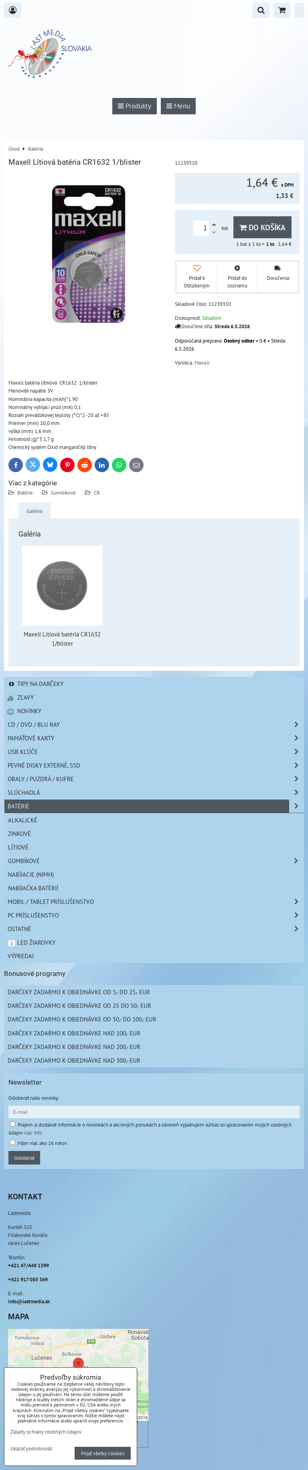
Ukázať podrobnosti (31, 1449)
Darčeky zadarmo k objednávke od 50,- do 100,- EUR (82, 1019)
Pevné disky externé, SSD (156, 765)
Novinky (24, 711)
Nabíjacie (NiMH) (31, 874)
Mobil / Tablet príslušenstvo (156, 901)
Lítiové (18, 847)
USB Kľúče (156, 751)
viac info (33, 1132)
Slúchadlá (156, 792)
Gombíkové (63, 492)
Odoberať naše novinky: (33, 1097)
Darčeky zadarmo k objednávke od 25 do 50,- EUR (79, 1005)
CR (97, 492)
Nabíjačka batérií (33, 888)
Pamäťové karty (156, 738)
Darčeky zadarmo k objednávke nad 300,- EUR (74, 1060)
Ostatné (156, 928)
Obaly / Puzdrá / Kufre (156, 779)
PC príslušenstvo (156, 915)
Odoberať (24, 1157)
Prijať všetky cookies (102, 1453)
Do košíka (262, 227)
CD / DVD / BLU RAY (156, 724)
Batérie (25, 492)
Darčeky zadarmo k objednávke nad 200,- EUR (74, 1047)
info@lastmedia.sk (29, 1301)
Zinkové (19, 834)
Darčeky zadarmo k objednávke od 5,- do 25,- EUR (79, 992)
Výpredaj (21, 956)
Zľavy (21, 697)
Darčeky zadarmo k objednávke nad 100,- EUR (74, 1033)
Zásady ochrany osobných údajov (45, 1431)
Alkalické (22, 820)
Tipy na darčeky (35, 684)
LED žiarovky (31, 942)
